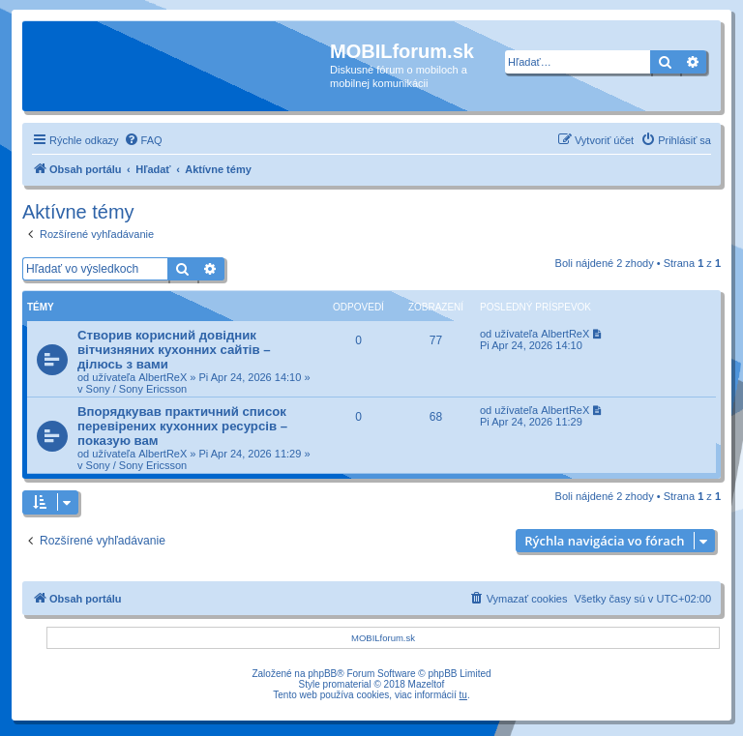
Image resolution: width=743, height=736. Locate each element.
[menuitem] (143, 140)
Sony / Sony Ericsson (137, 389)
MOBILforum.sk (383, 638)
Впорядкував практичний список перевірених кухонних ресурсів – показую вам (182, 426)
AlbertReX (162, 377)
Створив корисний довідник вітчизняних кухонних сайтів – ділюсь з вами (174, 349)
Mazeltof (426, 684)
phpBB (322, 673)
